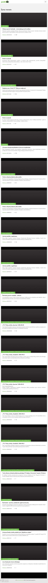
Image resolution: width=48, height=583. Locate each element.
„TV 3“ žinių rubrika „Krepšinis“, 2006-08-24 (13, 414)
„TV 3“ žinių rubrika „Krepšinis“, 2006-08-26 (13, 354)
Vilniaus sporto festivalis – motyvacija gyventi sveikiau (16, 29)
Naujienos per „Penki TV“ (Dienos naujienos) (14, 88)
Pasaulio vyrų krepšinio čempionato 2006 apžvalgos (16, 322)
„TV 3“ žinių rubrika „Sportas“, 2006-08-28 (13, 325)
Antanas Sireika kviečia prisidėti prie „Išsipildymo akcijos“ (16, 532)
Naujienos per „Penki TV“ (8, 85)
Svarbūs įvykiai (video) (8, 174)
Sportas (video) (6, 499)
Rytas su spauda (6, 58)
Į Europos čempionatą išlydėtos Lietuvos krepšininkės (16, 147)
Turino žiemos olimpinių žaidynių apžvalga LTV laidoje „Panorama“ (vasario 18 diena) (24, 473)
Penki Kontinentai (20, 580)
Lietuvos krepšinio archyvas (9, 559)
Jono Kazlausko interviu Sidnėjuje (11, 562)
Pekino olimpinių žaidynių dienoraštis (11, 177)
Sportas (4, 144)
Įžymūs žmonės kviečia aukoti (10, 529)
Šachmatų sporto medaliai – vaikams (11, 295)
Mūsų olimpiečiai (6, 233)
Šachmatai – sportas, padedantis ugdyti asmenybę (15, 502)
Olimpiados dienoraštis (8, 203)
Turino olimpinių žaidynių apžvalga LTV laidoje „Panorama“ (17, 470)
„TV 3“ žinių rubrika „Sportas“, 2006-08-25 (13, 384)
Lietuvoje (4, 26)
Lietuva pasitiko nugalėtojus (9, 236)
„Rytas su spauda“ (7, 55)
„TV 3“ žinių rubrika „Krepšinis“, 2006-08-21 (13, 443)
